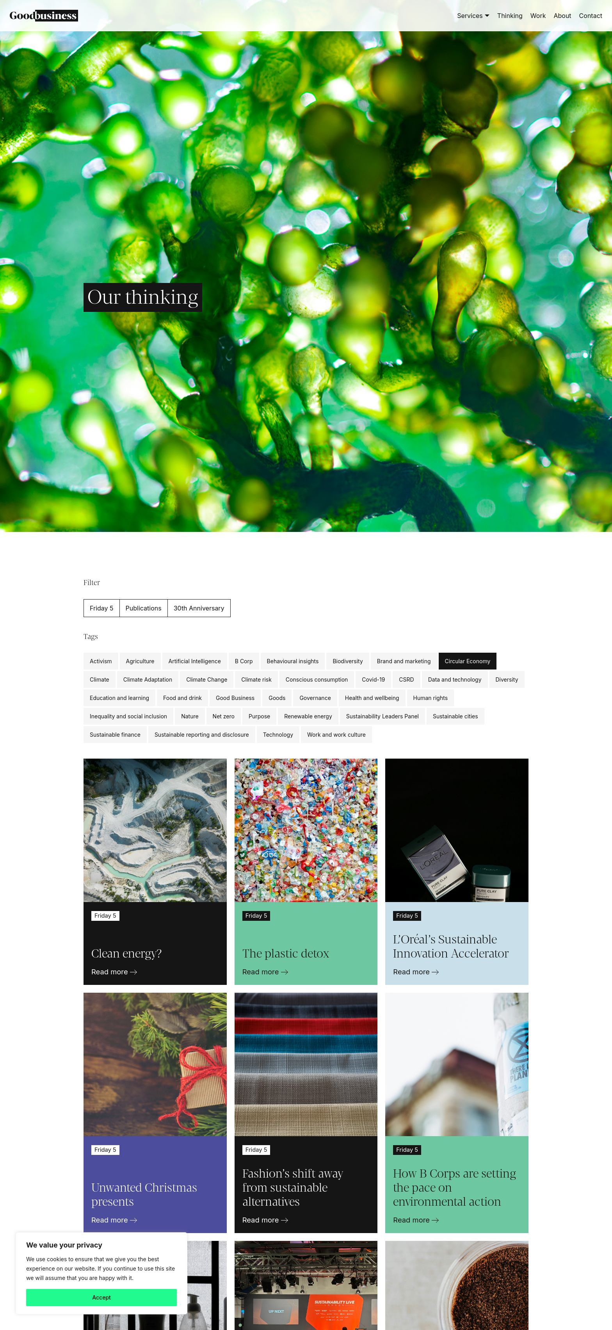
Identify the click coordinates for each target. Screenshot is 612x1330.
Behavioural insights (293, 661)
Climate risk (256, 679)
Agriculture (140, 661)
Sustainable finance (115, 734)
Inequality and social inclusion (128, 716)
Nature (189, 716)
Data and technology (455, 679)
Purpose (259, 716)
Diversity (507, 679)
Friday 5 (102, 608)
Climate (99, 679)
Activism (101, 661)
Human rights (430, 698)
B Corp (244, 661)
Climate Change (206, 679)
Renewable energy (308, 716)
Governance (315, 698)
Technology (278, 734)
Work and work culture (336, 734)
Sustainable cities (455, 716)
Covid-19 (373, 679)
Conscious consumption (317, 679)
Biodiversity (348, 661)
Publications (144, 608)
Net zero (224, 716)
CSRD (406, 679)
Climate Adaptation (148, 679)
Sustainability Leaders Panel (382, 716)
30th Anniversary (199, 608)
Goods (277, 698)
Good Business (235, 698)
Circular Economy (468, 661)
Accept (101, 1297)
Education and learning (119, 698)
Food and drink (182, 698)
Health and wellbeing (372, 698)
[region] (101, 1273)
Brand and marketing (404, 661)
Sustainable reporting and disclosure (202, 734)
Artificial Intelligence (195, 661)
